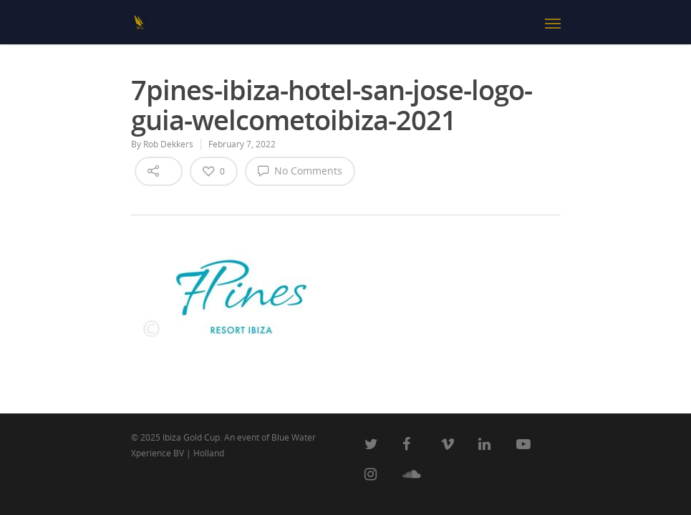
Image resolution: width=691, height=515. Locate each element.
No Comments (300, 170)
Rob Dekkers (168, 144)
